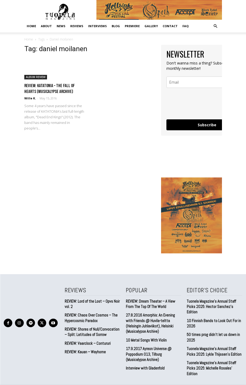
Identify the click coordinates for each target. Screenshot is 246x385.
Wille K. (30, 98)
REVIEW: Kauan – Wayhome (84, 349)
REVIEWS (76, 26)
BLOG (116, 26)
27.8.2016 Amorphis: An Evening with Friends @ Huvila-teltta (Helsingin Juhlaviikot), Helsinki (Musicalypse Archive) (152, 321)
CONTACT (170, 26)
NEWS (61, 26)
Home (31, 26)
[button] (215, 26)
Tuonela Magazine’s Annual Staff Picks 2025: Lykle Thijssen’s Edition (212, 343)
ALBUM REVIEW (35, 77)
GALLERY (151, 26)
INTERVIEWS (97, 26)
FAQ (185, 26)
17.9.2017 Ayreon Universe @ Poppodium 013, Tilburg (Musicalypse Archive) (153, 350)
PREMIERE (132, 26)
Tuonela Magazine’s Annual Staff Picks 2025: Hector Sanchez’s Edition (213, 303)
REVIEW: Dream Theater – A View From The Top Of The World (152, 303)
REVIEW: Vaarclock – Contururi (86, 341)
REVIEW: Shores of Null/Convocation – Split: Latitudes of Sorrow (92, 330)
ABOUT (46, 26)
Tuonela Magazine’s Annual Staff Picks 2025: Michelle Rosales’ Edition (213, 357)
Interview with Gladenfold (144, 364)
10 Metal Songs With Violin (145, 337)
